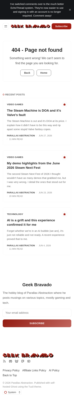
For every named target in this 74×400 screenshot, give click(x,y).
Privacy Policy (11, 370)
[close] (70, 9)
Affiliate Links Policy (34, 370)
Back (27, 72)
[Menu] (6, 26)
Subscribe (61, 26)
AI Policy (54, 370)
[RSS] (4, 361)
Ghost (14, 386)
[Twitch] (22, 361)
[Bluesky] (16, 361)
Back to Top (10, 375)
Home (43, 72)
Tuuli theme (34, 386)
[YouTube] (28, 361)
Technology (15, 214)
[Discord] (10, 361)
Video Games (15, 104)
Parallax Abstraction (21, 135)
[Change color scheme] (12, 392)
